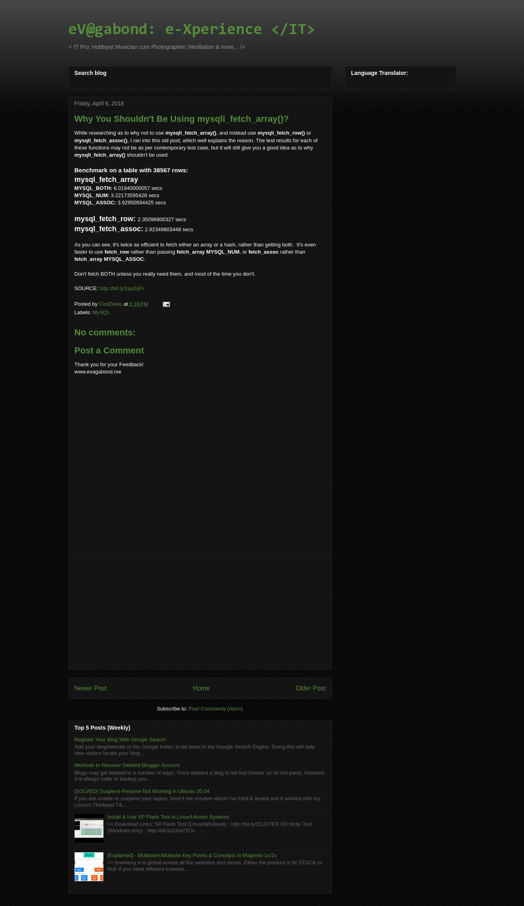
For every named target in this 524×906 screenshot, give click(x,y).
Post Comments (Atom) (216, 709)
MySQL (101, 312)
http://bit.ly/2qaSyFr (121, 288)
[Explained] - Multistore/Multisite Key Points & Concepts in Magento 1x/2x (192, 855)
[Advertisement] (200, 613)
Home (201, 688)
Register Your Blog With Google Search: (121, 740)
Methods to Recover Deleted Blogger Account (127, 765)
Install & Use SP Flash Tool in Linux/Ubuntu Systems (168, 817)
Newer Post (91, 688)
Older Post (311, 688)
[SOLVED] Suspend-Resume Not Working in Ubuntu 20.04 (142, 791)
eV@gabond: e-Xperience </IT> (191, 30)
